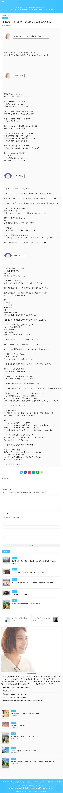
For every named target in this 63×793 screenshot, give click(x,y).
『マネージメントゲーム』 (21, 594)
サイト (5, 537)
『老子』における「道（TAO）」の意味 (14, 697)
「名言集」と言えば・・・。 (10, 691)
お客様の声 (43, 780)
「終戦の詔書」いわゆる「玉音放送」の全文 (16, 687)
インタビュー (17, 780)
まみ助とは (9, 780)
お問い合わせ (51, 780)
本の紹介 (30, 780)
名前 (4, 524)
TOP (4, 780)
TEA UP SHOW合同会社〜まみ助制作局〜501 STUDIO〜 (31, 10)
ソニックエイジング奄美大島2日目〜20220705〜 (28, 572)
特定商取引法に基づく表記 (43, 782)
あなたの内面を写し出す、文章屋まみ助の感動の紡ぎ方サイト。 (31, 785)
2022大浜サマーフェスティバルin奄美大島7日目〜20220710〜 (32, 582)
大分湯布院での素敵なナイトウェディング (26, 604)
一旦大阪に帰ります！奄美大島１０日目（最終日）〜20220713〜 (23, 701)
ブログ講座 (36, 780)
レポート (6, 478)
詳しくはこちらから (31, 673)
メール (5, 530)
